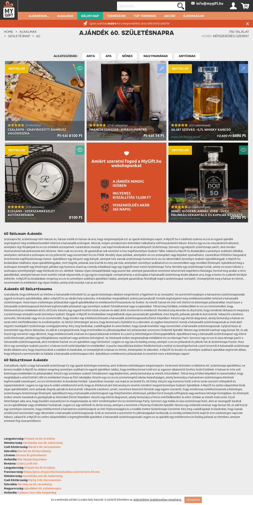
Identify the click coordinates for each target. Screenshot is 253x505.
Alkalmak (65, 16)
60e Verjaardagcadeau (32, 460)
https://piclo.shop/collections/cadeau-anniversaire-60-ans (62, 472)
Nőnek (127, 56)
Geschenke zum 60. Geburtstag (43, 443)
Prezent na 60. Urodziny (39, 439)
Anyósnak (187, 56)
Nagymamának (155, 56)
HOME (8, 31)
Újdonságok (193, 16)
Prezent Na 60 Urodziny (39, 468)
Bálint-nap (90, 16)
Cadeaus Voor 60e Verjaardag (37, 493)
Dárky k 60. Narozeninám (44, 480)
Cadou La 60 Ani (27, 464)
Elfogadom (193, 499)
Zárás (247, 23)
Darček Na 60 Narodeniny (34, 451)
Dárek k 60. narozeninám (44, 447)
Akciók (169, 16)
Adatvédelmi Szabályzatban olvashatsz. (157, 499)
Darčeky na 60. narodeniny (35, 484)
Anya (90, 56)
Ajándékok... (39, 16)
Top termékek (145, 16)
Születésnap (19, 36)
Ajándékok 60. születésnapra (42, 489)
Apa (108, 56)
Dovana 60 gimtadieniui (31, 455)
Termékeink (116, 16)
